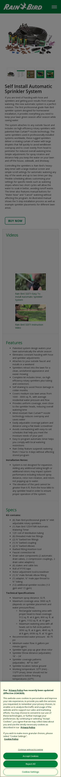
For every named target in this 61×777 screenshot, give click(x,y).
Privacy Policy (16, 690)
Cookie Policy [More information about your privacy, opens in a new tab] (11, 739)
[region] (30, 729)
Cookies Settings (30, 771)
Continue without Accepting (30, 749)
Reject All (30, 763)
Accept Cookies (30, 756)
